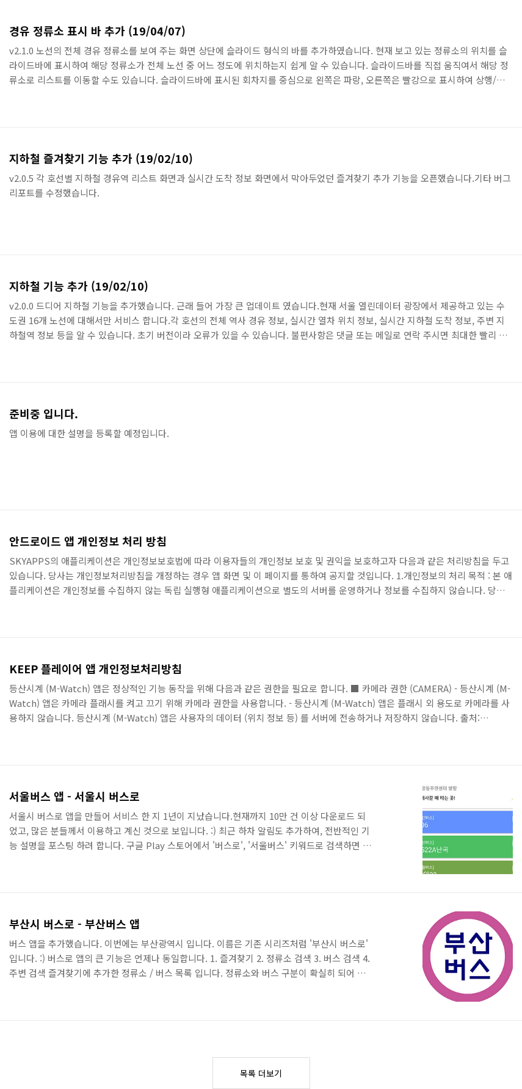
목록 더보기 (261, 1073)
